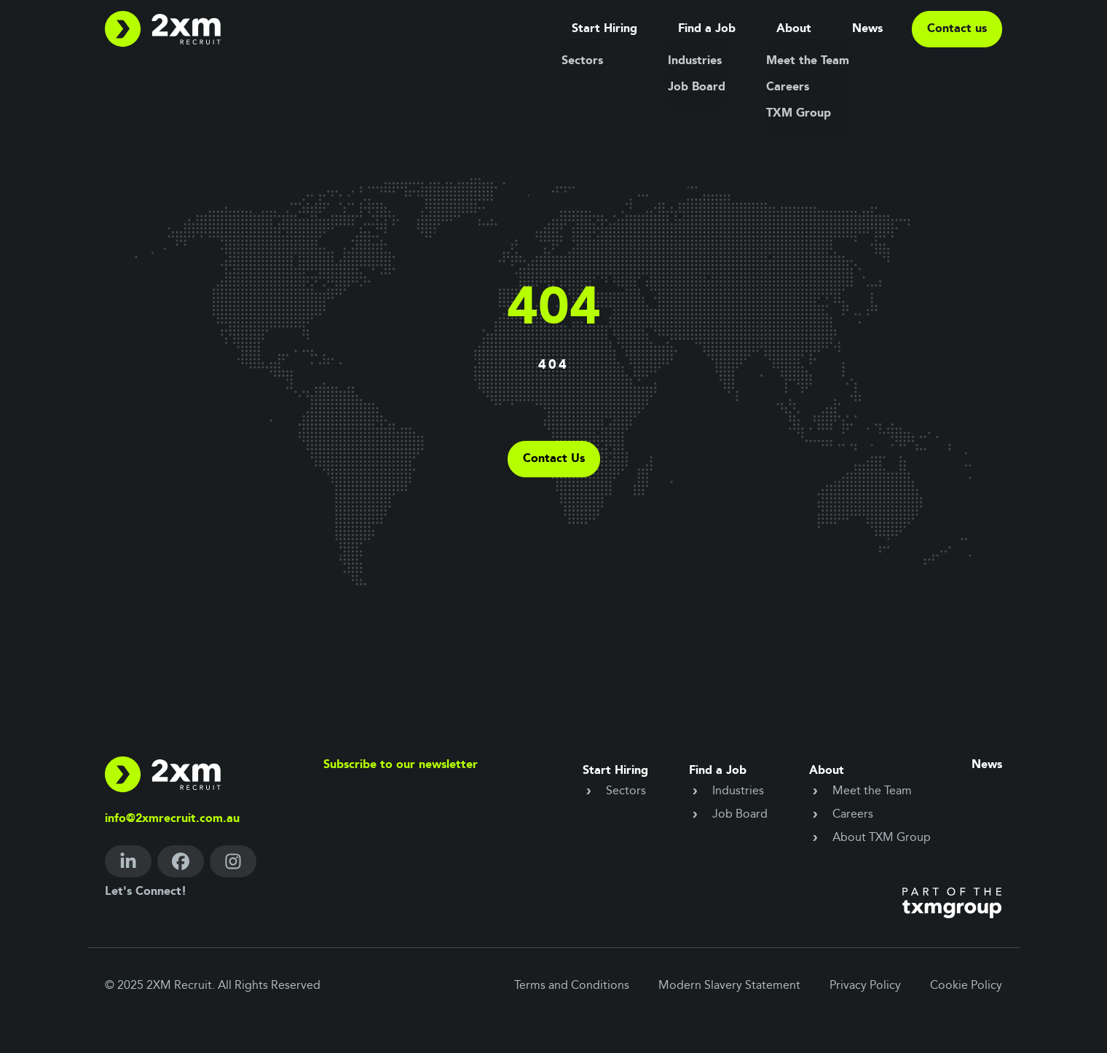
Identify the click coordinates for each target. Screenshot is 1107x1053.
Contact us (957, 29)
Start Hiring (604, 29)
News (867, 29)
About (793, 29)
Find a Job (707, 29)
